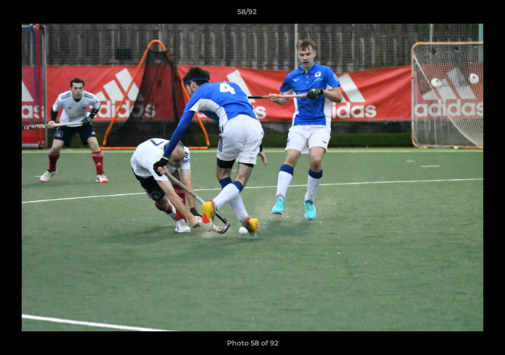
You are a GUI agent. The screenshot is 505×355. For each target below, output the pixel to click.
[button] (463, 14)
